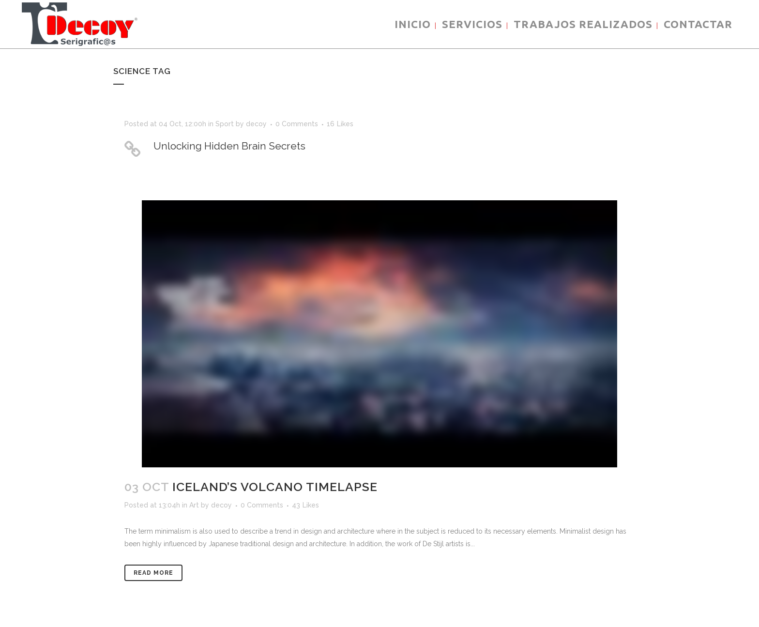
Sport (224, 124)
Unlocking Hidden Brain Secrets (229, 146)
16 (340, 123)
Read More (153, 572)
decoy (256, 124)
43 (305, 505)
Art (194, 505)
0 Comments (296, 124)
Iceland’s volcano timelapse (275, 486)
